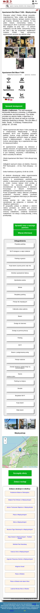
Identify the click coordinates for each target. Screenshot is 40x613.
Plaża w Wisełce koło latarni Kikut (19, 581)
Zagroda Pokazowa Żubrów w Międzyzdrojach (20, 559)
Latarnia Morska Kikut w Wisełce (20, 589)
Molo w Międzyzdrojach (19, 522)
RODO (12, 610)
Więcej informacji (25, 233)
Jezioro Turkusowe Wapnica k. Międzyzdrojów (20, 507)
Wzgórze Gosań (19, 566)
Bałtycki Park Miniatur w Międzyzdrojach (19, 500)
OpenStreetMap (33, 467)
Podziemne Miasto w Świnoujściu (19, 492)
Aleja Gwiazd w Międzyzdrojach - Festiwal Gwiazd (20, 537)
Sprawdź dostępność (13, 106)
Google (34, 604)
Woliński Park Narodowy (20, 544)
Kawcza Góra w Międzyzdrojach (20, 551)
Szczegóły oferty (20, 473)
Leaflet (25, 467)
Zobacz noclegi (20, 482)
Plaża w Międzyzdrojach (20, 514)
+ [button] (5, 439)
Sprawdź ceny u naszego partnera (25, 226)
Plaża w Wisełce (19, 574)
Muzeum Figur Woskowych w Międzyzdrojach (20, 529)
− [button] (5, 442)
